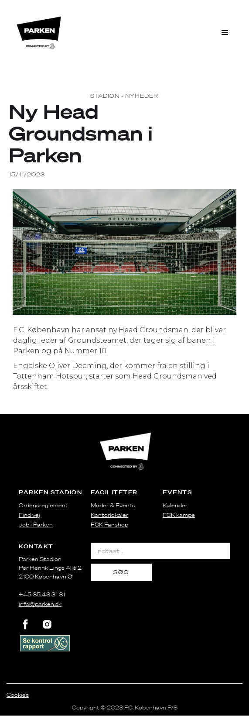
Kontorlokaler (109, 515)
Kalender (175, 505)
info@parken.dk (40, 604)
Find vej (29, 515)
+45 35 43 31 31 (42, 594)
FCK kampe (179, 515)
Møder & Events (113, 505)
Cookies (18, 695)
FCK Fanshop (109, 524)
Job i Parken (36, 524)
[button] (225, 32)
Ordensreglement (43, 505)
